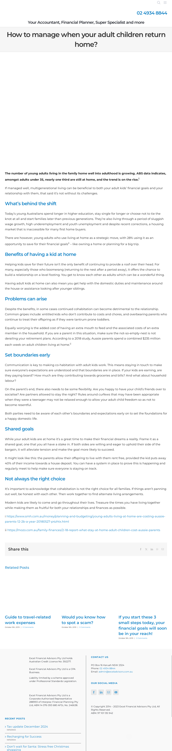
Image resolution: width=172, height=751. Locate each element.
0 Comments (28, 627)
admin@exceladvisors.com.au (116, 671)
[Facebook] (94, 692)
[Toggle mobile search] (158, 2)
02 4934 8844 (152, 13)
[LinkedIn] (101, 692)
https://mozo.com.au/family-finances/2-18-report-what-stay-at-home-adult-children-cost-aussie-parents (83, 530)
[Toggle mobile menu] (165, 2)
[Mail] (108, 692)
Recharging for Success (24, 736)
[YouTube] (116, 692)
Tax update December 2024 (27, 726)
